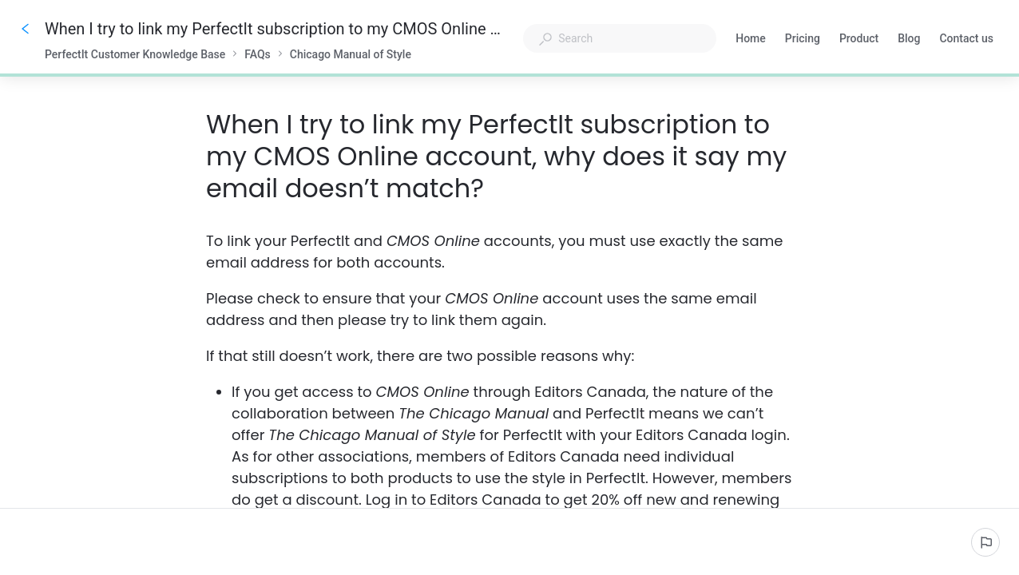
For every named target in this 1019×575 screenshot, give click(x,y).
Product (858, 40)
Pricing (802, 40)
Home (751, 40)
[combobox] (619, 38)
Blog (909, 40)
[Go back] (25, 28)
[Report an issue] (985, 542)
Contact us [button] (966, 40)
